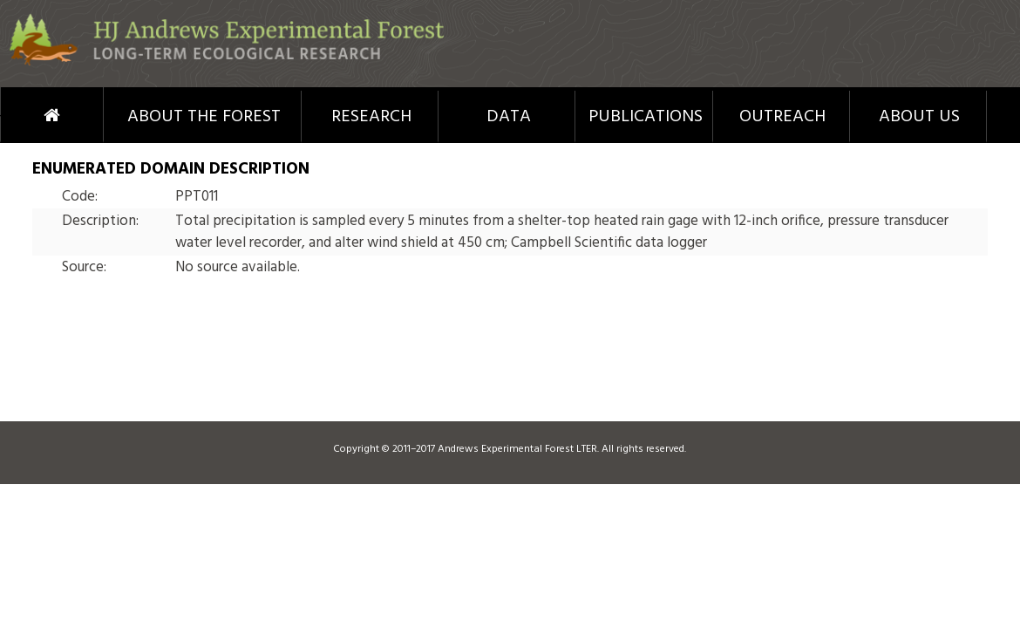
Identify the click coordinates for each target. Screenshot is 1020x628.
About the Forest (204, 117)
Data (508, 117)
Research (371, 117)
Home (22, 115)
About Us (919, 117)
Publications (645, 117)
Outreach (782, 117)
